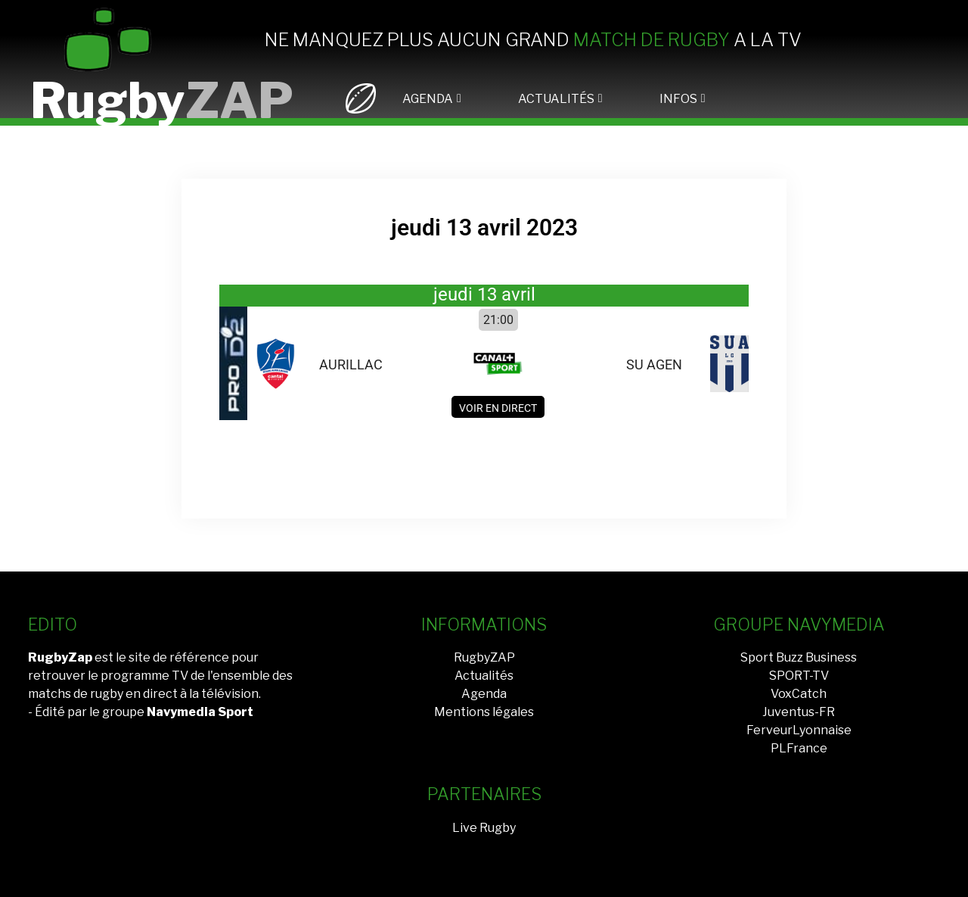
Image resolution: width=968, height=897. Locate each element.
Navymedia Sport (200, 712)
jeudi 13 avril (484, 294)
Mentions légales (484, 712)
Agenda (484, 694)
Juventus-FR (798, 712)
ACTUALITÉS (556, 99)
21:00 (498, 320)
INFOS (678, 99)
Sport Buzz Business (798, 657)
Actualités (484, 675)
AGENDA (427, 99)
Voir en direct (498, 408)
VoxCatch (799, 694)
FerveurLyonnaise (799, 730)
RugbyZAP (484, 657)
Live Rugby (484, 828)
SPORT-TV (799, 675)
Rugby (161, 100)
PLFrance (799, 748)
